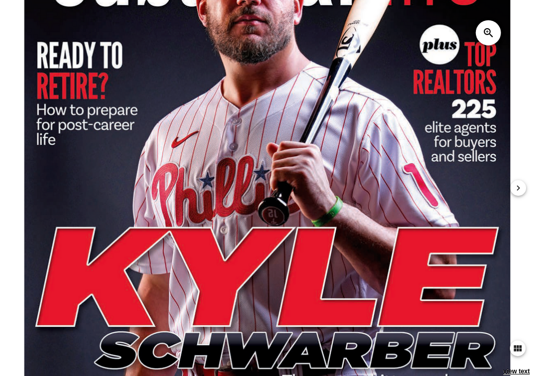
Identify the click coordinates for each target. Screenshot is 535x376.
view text (516, 371)
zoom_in (488, 33)
